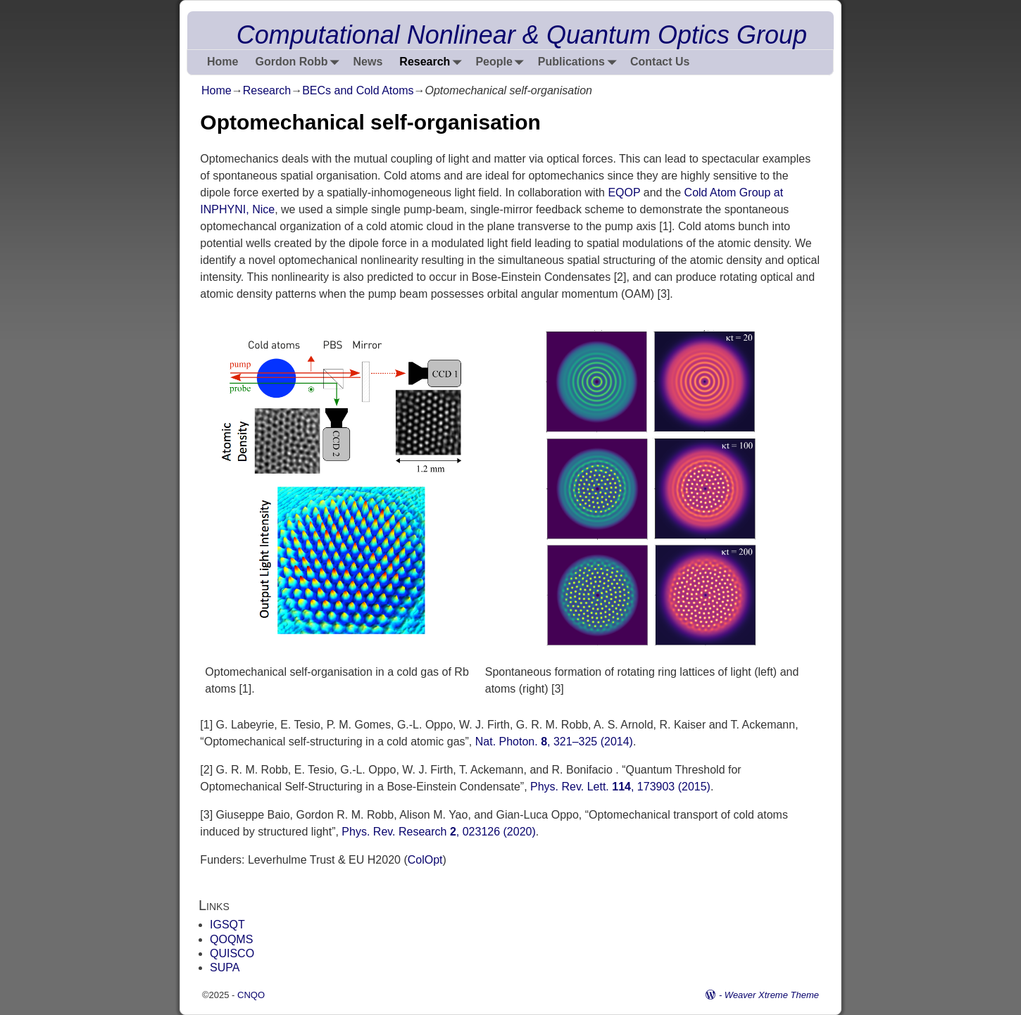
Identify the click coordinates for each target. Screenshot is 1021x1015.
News (368, 62)
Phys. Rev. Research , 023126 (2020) (438, 832)
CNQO (251, 995)
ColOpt (425, 860)
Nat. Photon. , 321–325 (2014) (554, 742)
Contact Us (659, 62)
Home (222, 62)
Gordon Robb (299, 62)
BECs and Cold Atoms (357, 90)
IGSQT (227, 925)
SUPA (224, 967)
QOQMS (231, 939)
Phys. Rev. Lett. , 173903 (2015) (620, 787)
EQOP (624, 192)
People (502, 62)
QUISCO (232, 953)
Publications (580, 62)
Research (433, 62)
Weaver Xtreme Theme (772, 995)
